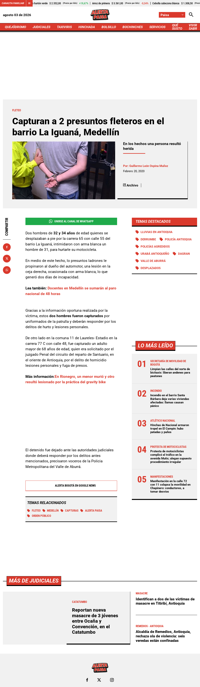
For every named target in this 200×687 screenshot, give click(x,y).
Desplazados (151, 268)
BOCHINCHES (133, 27)
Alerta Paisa (91, 511)
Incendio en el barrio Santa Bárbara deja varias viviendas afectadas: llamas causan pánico (169, 401)
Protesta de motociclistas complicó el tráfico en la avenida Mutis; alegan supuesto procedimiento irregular (170, 457)
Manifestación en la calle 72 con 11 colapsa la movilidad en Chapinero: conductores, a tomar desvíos (170, 486)
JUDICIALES (41, 27)
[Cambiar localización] (172, 15)
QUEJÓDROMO (15, 27)
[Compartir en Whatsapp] (7, 270)
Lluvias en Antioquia (156, 232)
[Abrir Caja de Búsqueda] (191, 15)
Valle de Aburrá (153, 261)
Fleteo (34, 511)
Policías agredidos (155, 246)
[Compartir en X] (7, 258)
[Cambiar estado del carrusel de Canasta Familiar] (29, 3)
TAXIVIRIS (64, 27)
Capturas (70, 511)
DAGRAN (184, 253)
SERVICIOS (157, 27)
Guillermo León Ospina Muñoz (148, 166)
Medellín (51, 511)
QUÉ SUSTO (177, 26)
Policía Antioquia (178, 239)
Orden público (39, 516)
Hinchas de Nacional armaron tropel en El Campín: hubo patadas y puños (169, 428)
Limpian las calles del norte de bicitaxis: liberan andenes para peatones (170, 372)
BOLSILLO (109, 27)
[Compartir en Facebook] (7, 247)
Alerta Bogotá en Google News (71, 486)
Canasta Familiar (13, 3)
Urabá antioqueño (155, 253)
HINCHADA (86, 27)
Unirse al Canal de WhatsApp (71, 221)
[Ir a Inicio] (99, 14)
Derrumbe (148, 239)
